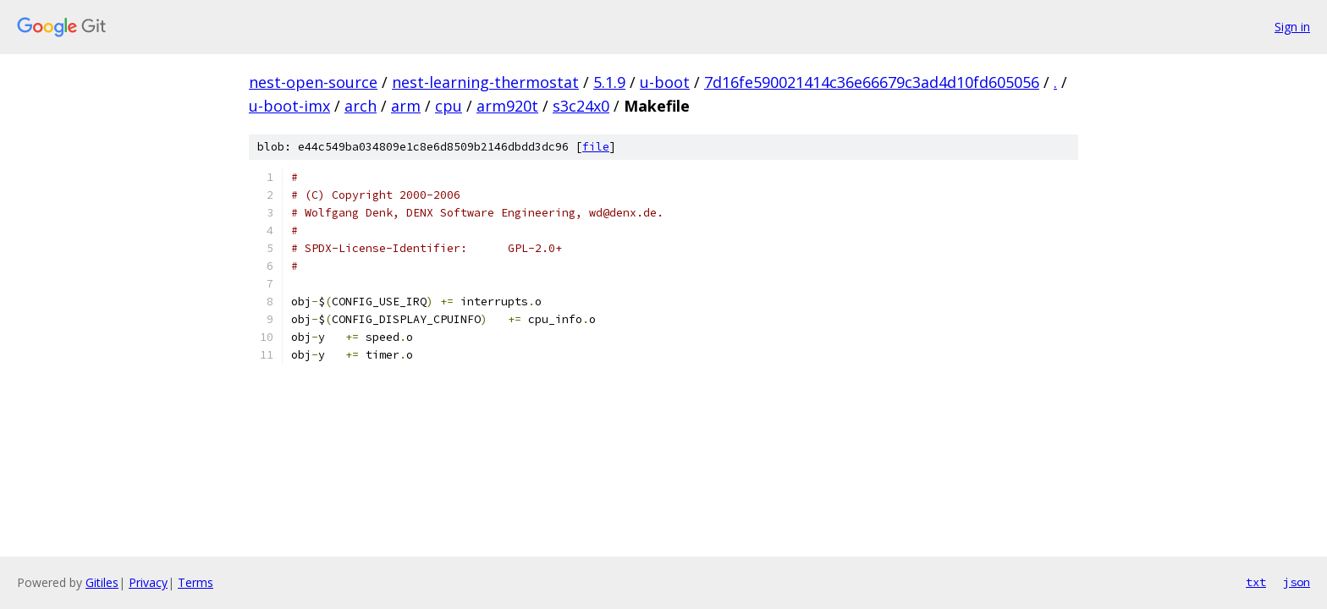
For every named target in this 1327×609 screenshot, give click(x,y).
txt (1256, 582)
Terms (195, 582)
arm (406, 106)
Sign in (1292, 27)
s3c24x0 (581, 106)
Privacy (148, 582)
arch (360, 106)
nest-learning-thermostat (485, 82)
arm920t (507, 106)
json (1296, 582)
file (595, 147)
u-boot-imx (289, 106)
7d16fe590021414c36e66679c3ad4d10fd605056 (871, 82)
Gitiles (101, 582)
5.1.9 (609, 82)
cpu (448, 106)
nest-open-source (313, 82)
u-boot (665, 82)
